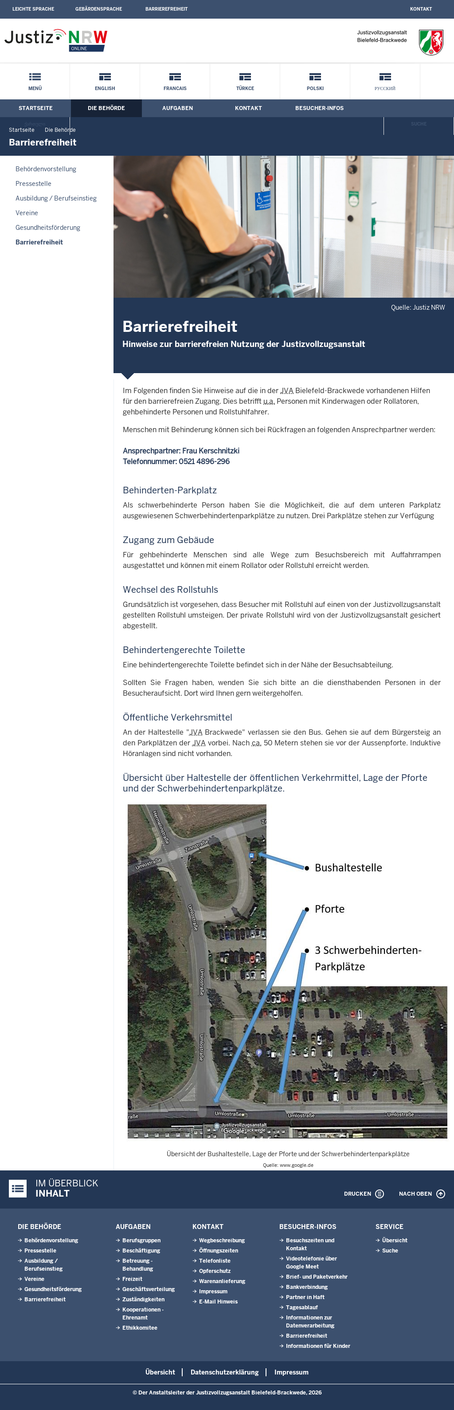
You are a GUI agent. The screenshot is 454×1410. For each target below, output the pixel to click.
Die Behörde (106, 108)
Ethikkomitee (139, 1327)
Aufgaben (177, 108)
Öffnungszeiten (218, 1250)
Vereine (27, 213)
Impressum (213, 1291)
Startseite (36, 108)
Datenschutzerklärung (225, 1372)
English (105, 88)
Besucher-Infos (319, 108)
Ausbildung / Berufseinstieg (56, 198)
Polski (315, 88)
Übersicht (394, 1240)
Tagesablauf (302, 1307)
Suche (419, 124)
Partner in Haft (305, 1297)
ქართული (34, 124)
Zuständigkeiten (143, 1299)
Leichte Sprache (33, 9)
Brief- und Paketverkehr (317, 1276)
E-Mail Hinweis (218, 1301)
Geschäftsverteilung (148, 1289)
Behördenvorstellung (46, 169)
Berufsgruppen (141, 1240)
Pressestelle (33, 184)
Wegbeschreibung (222, 1240)
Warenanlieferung (222, 1281)
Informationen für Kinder (318, 1346)
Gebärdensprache (98, 9)
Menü (35, 88)
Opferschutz (215, 1271)
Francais (175, 88)
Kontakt (421, 9)
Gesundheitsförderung (48, 228)
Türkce (245, 88)
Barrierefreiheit (166, 9)
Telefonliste (215, 1260)
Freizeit (132, 1279)
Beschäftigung (141, 1250)
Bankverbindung (307, 1287)
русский (385, 88)
